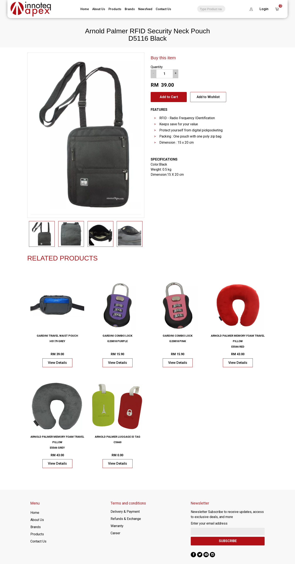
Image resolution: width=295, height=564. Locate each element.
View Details (57, 363)
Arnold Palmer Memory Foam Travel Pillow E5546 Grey (57, 442)
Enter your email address (209, 523)
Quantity (157, 67)
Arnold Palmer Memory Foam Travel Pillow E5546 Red (238, 341)
